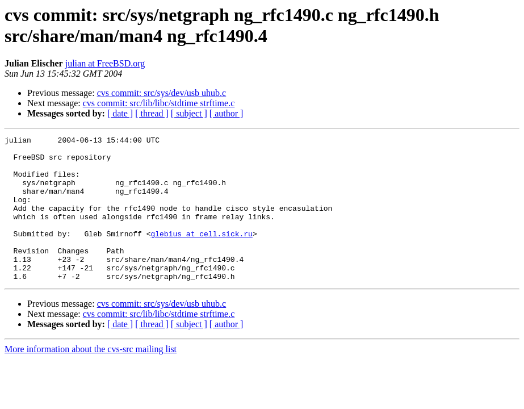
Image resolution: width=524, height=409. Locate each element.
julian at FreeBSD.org (105, 63)
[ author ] (226, 113)
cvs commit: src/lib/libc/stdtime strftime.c (159, 103)
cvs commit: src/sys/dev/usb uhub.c (162, 93)
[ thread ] (152, 113)
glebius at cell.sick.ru (201, 254)
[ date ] (120, 113)
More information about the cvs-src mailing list (91, 378)
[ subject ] (189, 113)
